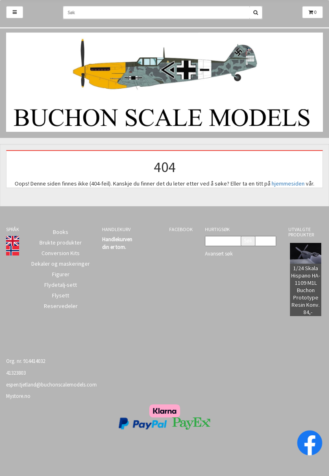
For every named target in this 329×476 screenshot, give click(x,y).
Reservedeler (61, 306)
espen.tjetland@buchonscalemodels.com (51, 384)
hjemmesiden (288, 183)
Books (60, 232)
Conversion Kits (60, 253)
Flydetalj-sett (60, 284)
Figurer (61, 274)
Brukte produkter (60, 242)
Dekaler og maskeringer (60, 263)
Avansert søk (219, 253)
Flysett (60, 295)
